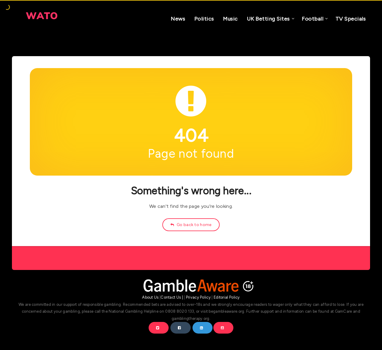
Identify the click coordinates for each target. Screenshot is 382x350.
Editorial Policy (227, 297)
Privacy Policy (198, 297)
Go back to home (190, 224)
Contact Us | (172, 297)
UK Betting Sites (268, 19)
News (178, 19)
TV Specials (350, 19)
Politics (204, 19)
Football (312, 19)
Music (230, 19)
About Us (150, 297)
